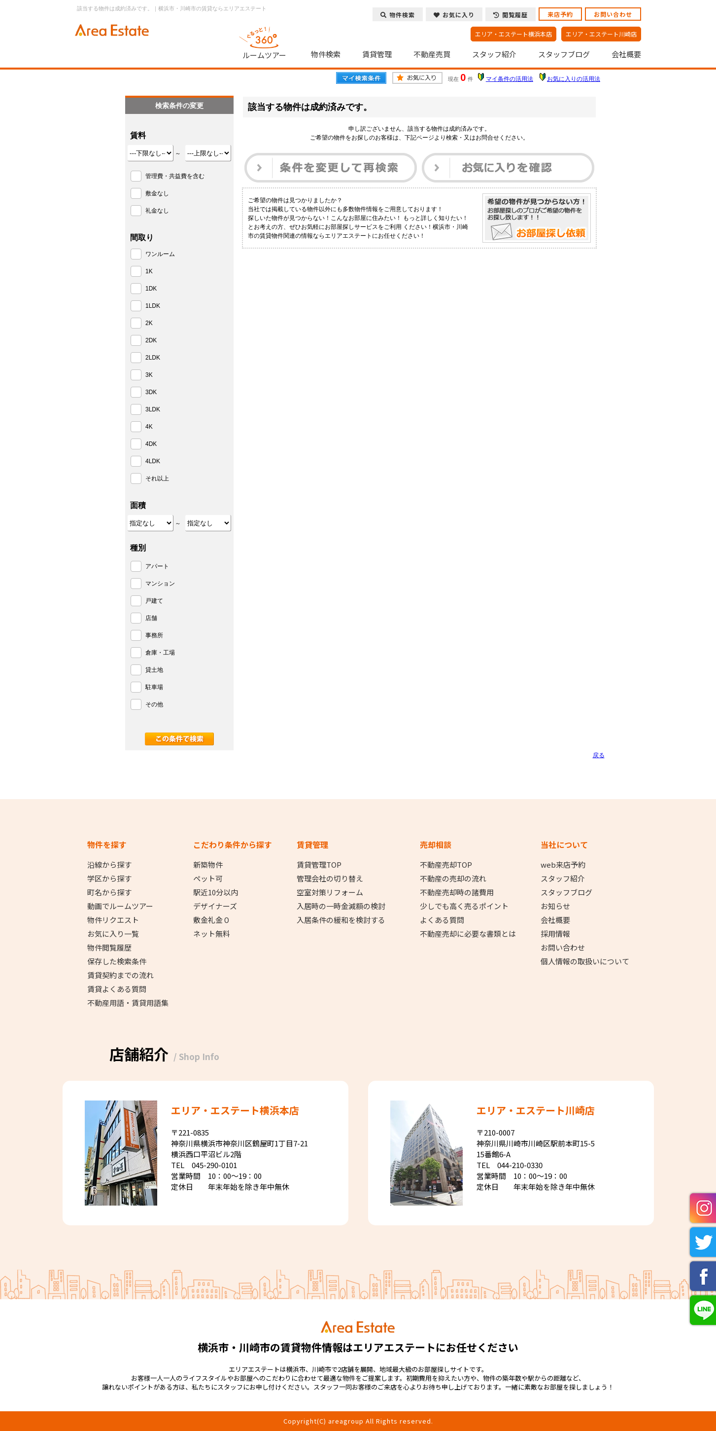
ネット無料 (211, 933)
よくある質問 (442, 920)
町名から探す (109, 892)
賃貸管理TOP (319, 864)
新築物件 (208, 864)
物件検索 (326, 54)
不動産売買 (431, 54)
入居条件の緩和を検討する (341, 920)
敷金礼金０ (211, 920)
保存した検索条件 (116, 961)
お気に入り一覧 (113, 933)
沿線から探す (109, 864)
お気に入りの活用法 (573, 78)
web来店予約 (563, 864)
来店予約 (560, 14)
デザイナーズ (215, 906)
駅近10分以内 (215, 892)
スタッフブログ (564, 54)
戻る (599, 755)
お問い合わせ (613, 14)
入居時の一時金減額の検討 (341, 906)
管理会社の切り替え (330, 878)
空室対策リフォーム (330, 892)
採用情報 (555, 933)
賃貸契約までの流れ (120, 975)
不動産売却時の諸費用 (457, 892)
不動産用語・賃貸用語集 (128, 1002)
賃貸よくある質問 (116, 989)
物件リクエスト (113, 920)
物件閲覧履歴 (109, 947)
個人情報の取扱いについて (585, 961)
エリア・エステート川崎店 (601, 34)
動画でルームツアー (120, 906)
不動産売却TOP (446, 864)
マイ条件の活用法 (509, 78)
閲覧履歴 (510, 14)
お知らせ (555, 906)
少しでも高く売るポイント (464, 906)
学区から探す (109, 878)
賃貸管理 (377, 54)
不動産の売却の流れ (453, 878)
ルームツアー (264, 41)
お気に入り (454, 14)
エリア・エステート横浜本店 (513, 34)
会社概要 (626, 54)
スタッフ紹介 (494, 54)
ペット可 (208, 878)
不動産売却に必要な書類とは (468, 933)
